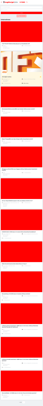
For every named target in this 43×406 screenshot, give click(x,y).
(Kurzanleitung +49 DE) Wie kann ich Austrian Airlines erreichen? (16, 293)
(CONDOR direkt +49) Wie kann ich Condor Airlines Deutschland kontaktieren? (19, 231)
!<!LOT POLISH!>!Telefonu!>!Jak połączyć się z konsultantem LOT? (16, 43)
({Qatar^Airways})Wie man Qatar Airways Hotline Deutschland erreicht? (17, 139)
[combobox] (21, 7)
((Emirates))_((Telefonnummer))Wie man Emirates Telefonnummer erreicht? (18, 109)
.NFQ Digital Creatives (6, 76)
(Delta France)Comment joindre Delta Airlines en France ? (14, 263)
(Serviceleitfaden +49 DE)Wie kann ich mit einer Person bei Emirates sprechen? (19, 393)
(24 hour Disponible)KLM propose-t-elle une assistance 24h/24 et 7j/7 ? (17, 200)
